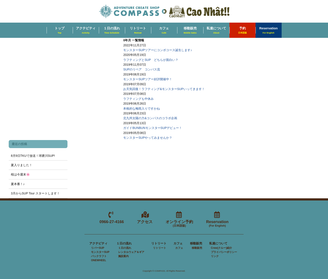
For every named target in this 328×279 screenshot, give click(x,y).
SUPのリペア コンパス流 (141, 69)
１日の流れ (112, 30)
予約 (242, 30)
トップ (59, 30)
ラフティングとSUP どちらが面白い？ (150, 60)
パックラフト (99, 256)
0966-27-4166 (111, 222)
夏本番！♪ (18, 184)
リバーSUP (97, 247)
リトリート (138, 30)
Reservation (268, 30)
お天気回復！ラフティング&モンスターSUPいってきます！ (164, 89)
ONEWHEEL (98, 260)
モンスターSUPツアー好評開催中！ (147, 79)
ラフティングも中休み (138, 98)
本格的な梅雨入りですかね (141, 108)
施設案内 (123, 256)
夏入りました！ (21, 165)
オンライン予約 (179, 223)
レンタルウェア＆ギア (131, 252)
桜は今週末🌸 (20, 174)
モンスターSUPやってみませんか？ (147, 137)
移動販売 (190, 30)
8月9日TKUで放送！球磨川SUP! (33, 155)
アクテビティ (86, 30)
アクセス (145, 222)
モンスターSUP (100, 252)
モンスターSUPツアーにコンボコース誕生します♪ (157, 50)
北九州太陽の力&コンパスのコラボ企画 (150, 118)
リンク (215, 256)
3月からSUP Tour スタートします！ (35, 193)
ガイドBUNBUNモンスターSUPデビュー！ (152, 128)
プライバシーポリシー (224, 252)
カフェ (164, 30)
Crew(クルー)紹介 (221, 247)
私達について (216, 30)
